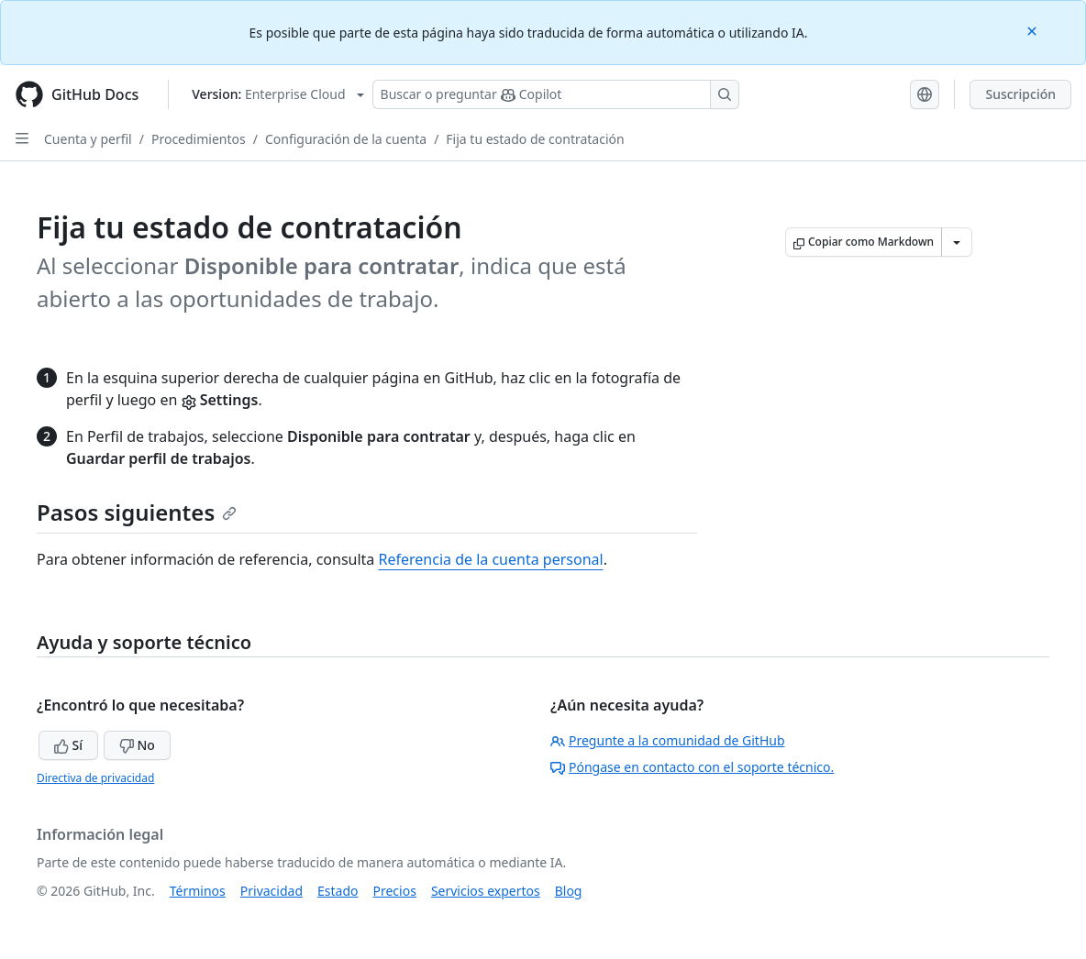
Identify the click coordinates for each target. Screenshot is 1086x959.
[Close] (1033, 29)
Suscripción (1020, 94)
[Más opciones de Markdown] (956, 242)
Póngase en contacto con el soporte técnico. (692, 767)
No (137, 745)
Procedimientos (198, 139)
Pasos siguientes (137, 512)
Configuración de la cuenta (346, 139)
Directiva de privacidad (95, 778)
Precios (394, 890)
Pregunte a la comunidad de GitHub (667, 740)
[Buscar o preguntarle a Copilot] (555, 94)
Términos (198, 890)
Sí (68, 745)
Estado (337, 890)
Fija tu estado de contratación (535, 139)
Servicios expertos (485, 890)
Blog (568, 890)
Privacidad (271, 890)
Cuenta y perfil (88, 139)
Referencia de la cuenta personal (491, 559)
